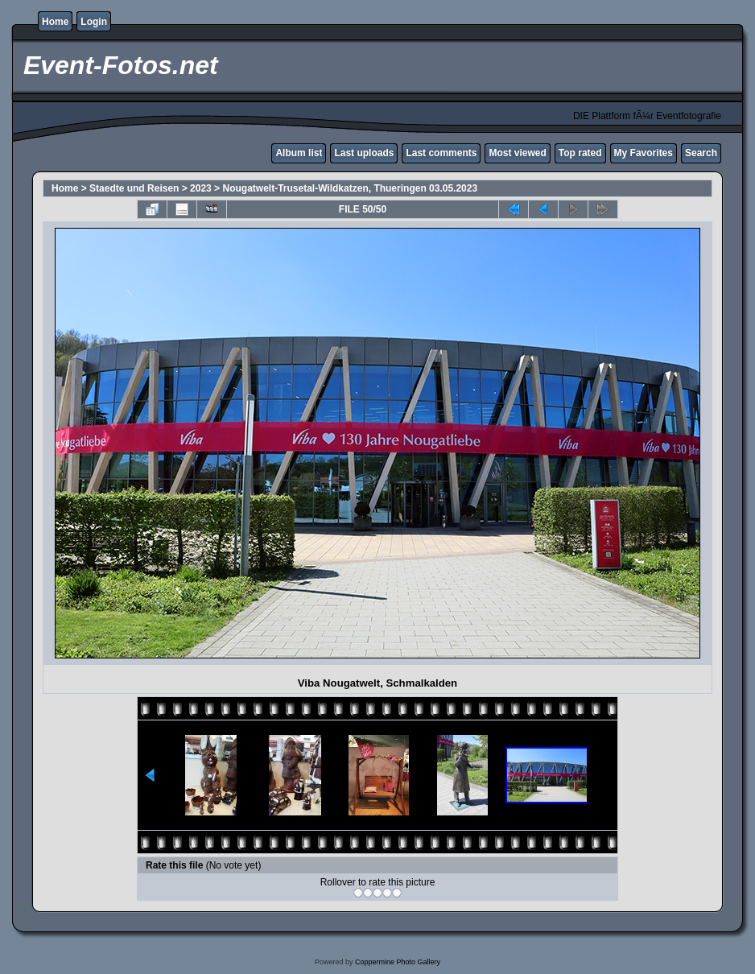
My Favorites (643, 153)
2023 (201, 188)
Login (93, 21)
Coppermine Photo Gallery (397, 962)
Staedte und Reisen (134, 188)
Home (55, 21)
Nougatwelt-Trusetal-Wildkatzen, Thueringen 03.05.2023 (349, 188)
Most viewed (517, 153)
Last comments (441, 153)
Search (701, 153)
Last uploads (364, 153)
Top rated (580, 153)
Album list (298, 153)
